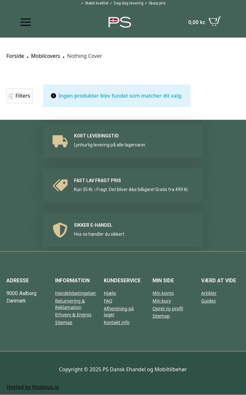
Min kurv (161, 301)
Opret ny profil (167, 308)
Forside (15, 55)
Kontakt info (116, 322)
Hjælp (110, 293)
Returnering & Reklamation (70, 304)
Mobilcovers (45, 55)
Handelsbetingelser (75, 293)
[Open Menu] (25, 22)
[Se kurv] (205, 22)
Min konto (163, 293)
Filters (19, 95)
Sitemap (63, 322)
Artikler (209, 293)
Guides (208, 301)
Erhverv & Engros (73, 315)
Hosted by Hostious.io (32, 387)
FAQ (108, 301)
